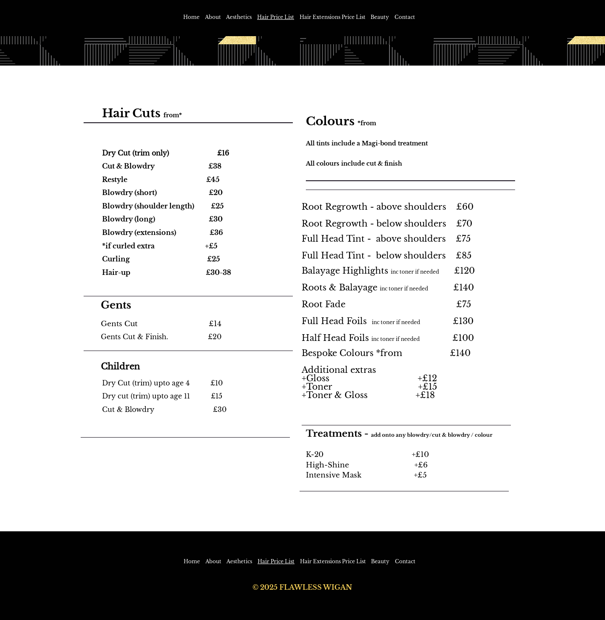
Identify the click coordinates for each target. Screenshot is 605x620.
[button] (239, 17)
